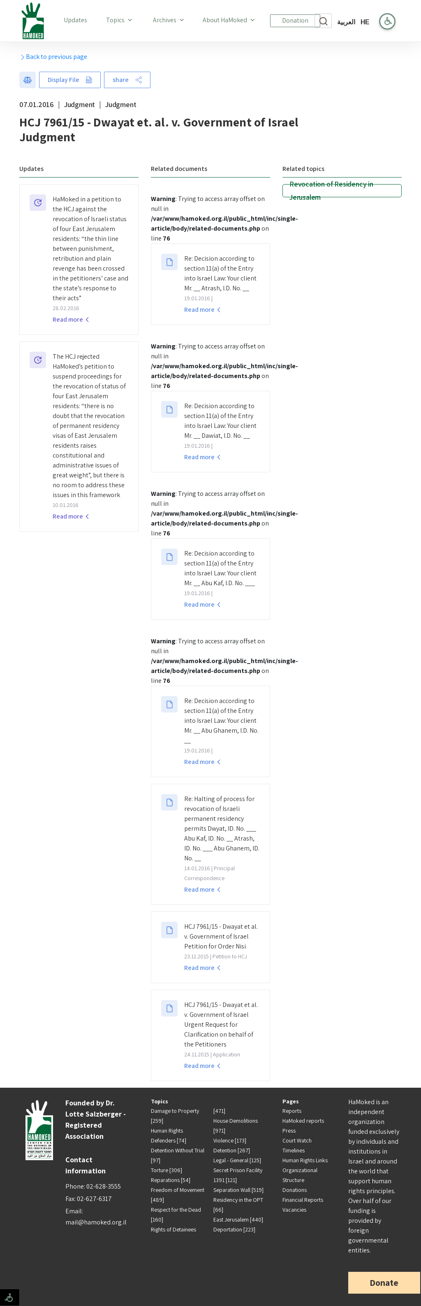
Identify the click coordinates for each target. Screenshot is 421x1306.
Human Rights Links (305, 1160)
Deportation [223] (234, 1229)
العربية (346, 22)
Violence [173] (229, 1140)
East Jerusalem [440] (238, 1219)
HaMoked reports (303, 1120)
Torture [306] (166, 1170)
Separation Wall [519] (238, 1190)
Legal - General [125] (237, 1160)
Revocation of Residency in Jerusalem (331, 190)
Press (289, 1130)
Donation (295, 20)
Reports (291, 1110)
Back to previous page (53, 56)
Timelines (293, 1150)
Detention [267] (231, 1150)
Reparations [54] (170, 1180)
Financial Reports (302, 1199)
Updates (77, 19)
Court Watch (297, 1140)
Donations (294, 1190)
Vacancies (294, 1209)
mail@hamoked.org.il (96, 1222)
